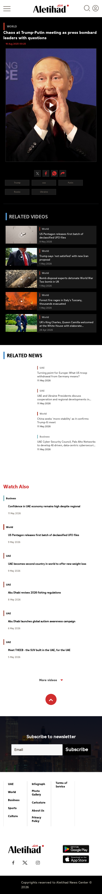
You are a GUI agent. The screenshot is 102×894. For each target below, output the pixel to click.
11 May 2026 (14, 513)
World (12, 792)
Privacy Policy (36, 819)
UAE (11, 784)
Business (14, 800)
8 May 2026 (14, 599)
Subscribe (76, 749)
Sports (12, 808)
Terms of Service (61, 784)
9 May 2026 (14, 542)
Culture (13, 816)
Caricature (38, 802)
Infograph (38, 784)
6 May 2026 (14, 628)
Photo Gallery (36, 792)
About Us (38, 810)
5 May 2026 (14, 657)
